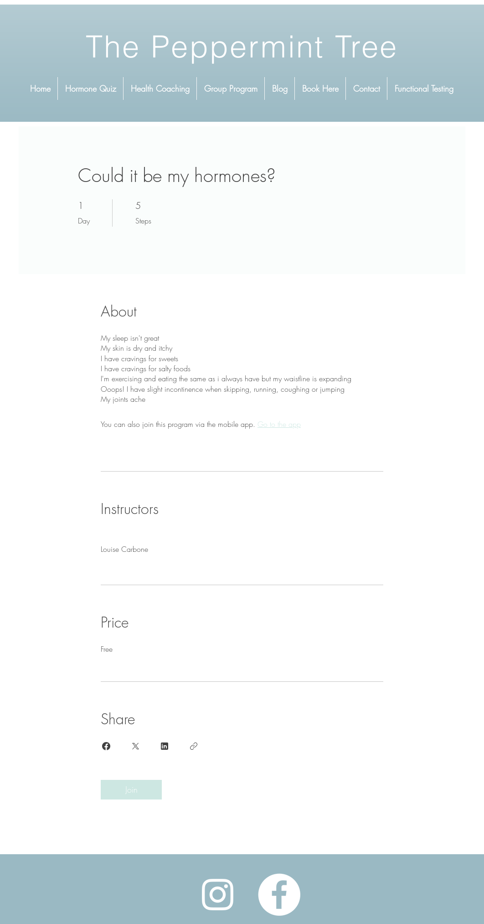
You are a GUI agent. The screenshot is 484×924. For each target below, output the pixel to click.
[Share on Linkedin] (164, 746)
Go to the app (279, 424)
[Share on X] (135, 746)
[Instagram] (217, 894)
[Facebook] (279, 894)
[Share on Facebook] (106, 746)
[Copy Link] (193, 746)
